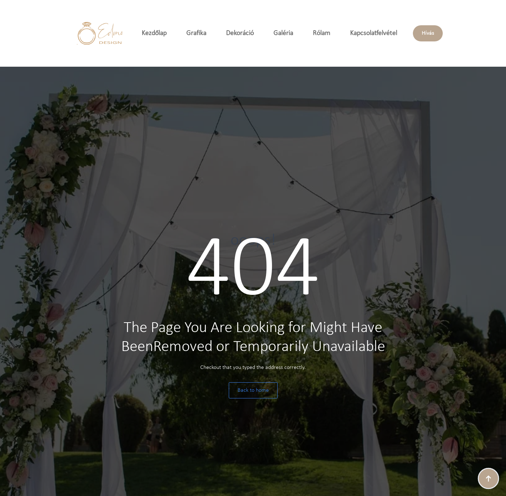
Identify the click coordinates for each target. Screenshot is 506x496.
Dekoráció (240, 33)
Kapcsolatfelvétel (373, 33)
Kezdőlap (154, 33)
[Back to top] (488, 478)
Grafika (196, 33)
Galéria (283, 33)
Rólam (321, 33)
